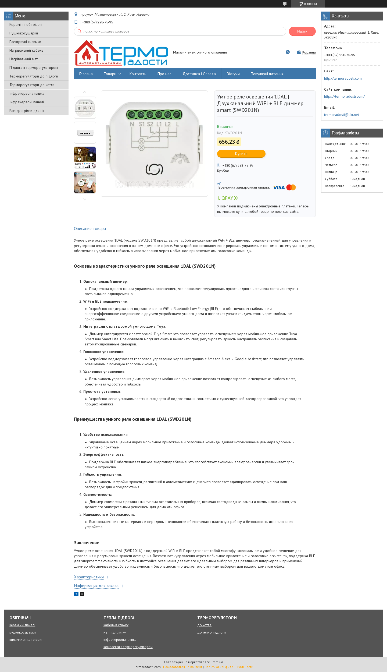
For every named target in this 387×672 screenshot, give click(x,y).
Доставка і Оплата (199, 74)
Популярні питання (267, 74)
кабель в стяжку (115, 625)
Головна (86, 74)
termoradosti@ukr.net (341, 114)
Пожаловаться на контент (182, 667)
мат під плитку (114, 632)
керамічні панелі (22, 625)
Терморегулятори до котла (32, 84)
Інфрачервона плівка (26, 93)
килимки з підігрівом (25, 639)
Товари (110, 74)
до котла (204, 625)
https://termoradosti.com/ (344, 96)
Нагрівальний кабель (26, 50)
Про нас (164, 74)
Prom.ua (217, 662)
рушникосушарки (22, 632)
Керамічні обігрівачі (25, 24)
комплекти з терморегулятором (128, 647)
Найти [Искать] (302, 31)
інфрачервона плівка (120, 639)
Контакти (138, 74)
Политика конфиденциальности (229, 667)
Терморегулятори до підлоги (33, 76)
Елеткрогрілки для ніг (27, 110)
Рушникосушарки (23, 33)
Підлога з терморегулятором (33, 67)
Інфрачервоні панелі (26, 102)
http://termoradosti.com (343, 78)
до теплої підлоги (211, 632)
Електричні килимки (25, 41)
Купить (241, 153)
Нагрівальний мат (23, 58)
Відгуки (233, 74)
